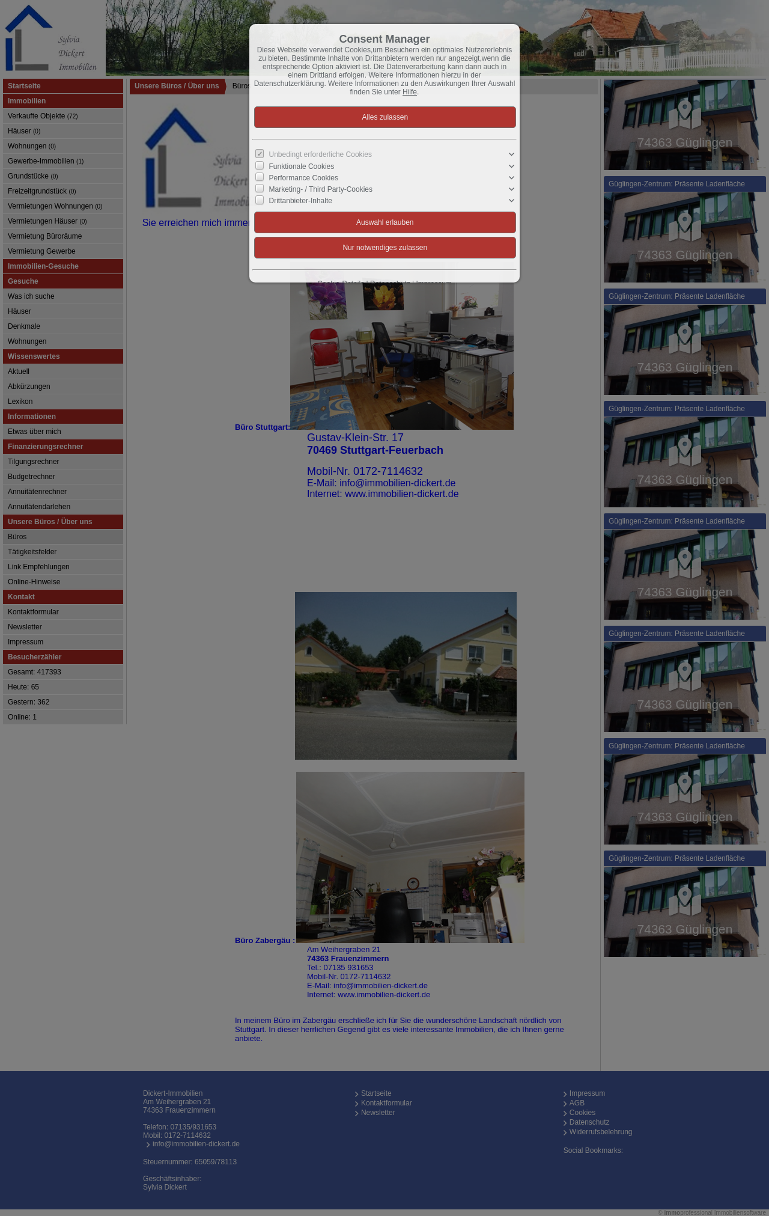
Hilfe (410, 92)
